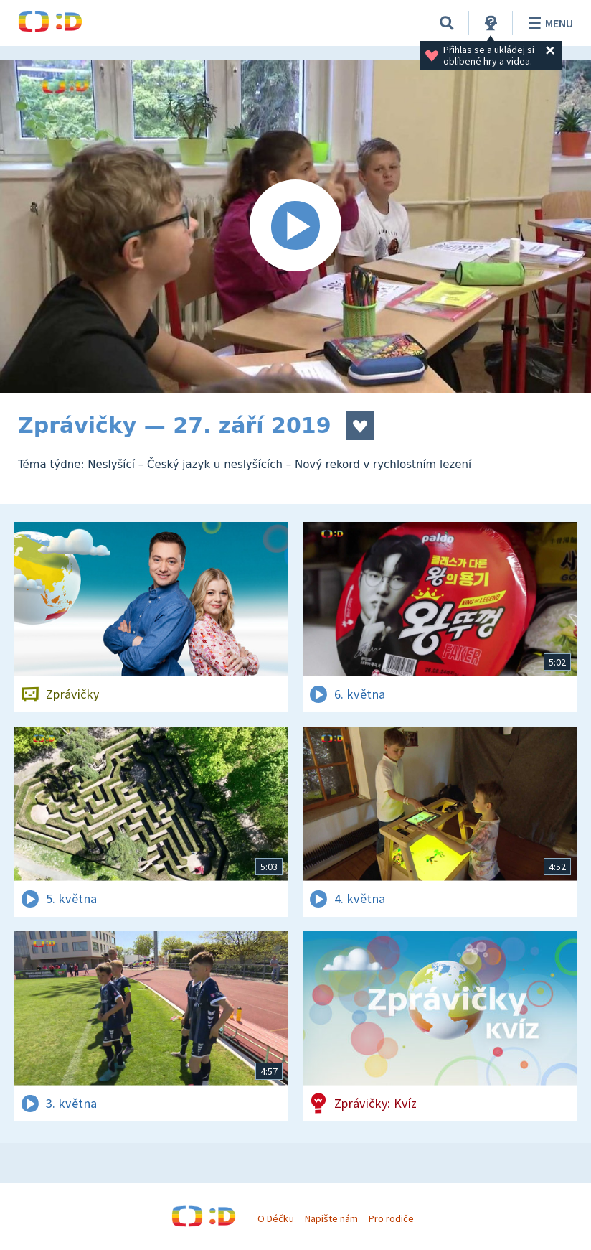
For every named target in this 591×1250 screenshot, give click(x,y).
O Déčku (275, 1218)
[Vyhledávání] (446, 23)
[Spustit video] (295, 226)
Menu (548, 23)
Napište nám (331, 1218)
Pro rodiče (391, 1218)
